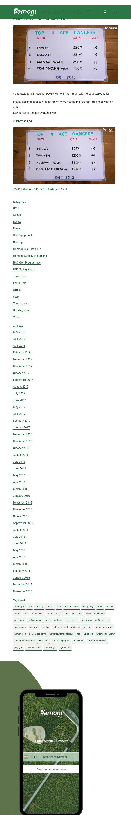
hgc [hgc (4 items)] (78, 634)
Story (16, 296)
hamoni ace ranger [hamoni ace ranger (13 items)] (103, 627)
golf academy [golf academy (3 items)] (37, 613)
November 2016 (22, 441)
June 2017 (19, 400)
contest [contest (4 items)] (50, 606)
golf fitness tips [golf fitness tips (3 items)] (102, 620)
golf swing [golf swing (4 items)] (34, 627)
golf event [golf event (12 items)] (58, 620)
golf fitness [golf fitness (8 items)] (87, 620)
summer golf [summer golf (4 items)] (50, 647)
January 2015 (21, 577)
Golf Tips (18, 242)
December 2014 (22, 584)
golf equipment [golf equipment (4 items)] (35, 620)
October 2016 (21, 448)
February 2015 (22, 570)
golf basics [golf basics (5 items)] (52, 613)
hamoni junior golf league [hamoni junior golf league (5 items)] (61, 634)
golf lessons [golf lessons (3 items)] (20, 627)
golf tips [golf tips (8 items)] (45, 627)
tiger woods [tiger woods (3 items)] (65, 647)
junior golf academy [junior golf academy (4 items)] (105, 634)
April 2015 (19, 557)
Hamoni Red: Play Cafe (27, 249)
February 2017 (22, 420)
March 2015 (20, 564)
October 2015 (21, 516)
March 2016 (20, 489)
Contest (49, 18)
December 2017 (22, 359)
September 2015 (23, 523)
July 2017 (19, 393)
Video (16, 317)
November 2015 (22, 509)
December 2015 (22, 502)
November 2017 (22, 366)
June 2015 (19, 543)
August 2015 (20, 530)
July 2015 (19, 536)
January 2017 (21, 427)
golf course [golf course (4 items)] (19, 620)
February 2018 (22, 352)
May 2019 (19, 332)
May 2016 (19, 475)
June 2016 (19, 468)
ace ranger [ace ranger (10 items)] (19, 606)
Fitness (17, 228)
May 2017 (19, 407)
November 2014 (22, 591)
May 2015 (19, 550)
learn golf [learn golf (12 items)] (43, 640)
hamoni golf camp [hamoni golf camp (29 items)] (37, 634)
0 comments (61, 18)
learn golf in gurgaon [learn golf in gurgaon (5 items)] (60, 640)
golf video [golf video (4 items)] (75, 627)
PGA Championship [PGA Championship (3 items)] (97, 640)
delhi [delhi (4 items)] (59, 606)
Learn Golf (19, 283)
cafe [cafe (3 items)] (30, 606)
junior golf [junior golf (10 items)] (88, 634)
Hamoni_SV (22, 18)
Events (17, 221)
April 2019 (19, 338)
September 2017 (23, 379)
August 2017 (20, 386)
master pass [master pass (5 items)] (79, 640)
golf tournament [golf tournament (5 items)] (60, 627)
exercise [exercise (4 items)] (109, 606)
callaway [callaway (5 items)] (39, 606)
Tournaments (21, 303)
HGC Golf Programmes (27, 262)
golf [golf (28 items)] (26, 613)
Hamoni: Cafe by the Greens (30, 255)
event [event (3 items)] (100, 606)
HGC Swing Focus (24, 269)
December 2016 (22, 434)
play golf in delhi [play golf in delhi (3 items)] (33, 647)
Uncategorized (21, 310)
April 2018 (19, 345)
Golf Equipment (22, 235)
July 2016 (19, 461)
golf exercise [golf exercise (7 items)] (72, 620)
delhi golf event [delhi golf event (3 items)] (72, 606)
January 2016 (21, 495)
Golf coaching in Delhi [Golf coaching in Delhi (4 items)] (95, 613)
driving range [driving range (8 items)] (88, 606)
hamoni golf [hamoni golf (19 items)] (20, 634)
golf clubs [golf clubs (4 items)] (77, 613)
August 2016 (20, 454)
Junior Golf (20, 276)
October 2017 (21, 373)
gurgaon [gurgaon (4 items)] (88, 627)
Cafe (16, 208)
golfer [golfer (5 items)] (48, 620)
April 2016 (19, 482)
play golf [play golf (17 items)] (18, 647)
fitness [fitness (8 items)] (17, 613)
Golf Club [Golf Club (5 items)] (65, 613)
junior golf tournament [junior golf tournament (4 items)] (24, 640)
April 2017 (19, 414)
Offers (17, 290)
